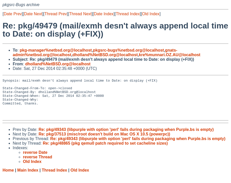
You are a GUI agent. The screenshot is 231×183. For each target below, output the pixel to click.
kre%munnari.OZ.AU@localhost (169, 55)
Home (8, 178)
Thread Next (80, 14)
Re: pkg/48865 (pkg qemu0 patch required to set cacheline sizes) (105, 151)
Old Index (150, 14)
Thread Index (128, 14)
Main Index (27, 178)
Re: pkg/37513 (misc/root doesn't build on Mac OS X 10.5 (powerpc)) (104, 142)
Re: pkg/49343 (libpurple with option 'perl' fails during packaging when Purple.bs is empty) (126, 137)
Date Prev (13, 14)
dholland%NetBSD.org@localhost (105, 55)
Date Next (33, 14)
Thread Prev (56, 14)
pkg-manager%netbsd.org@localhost (56, 50)
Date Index (103, 14)
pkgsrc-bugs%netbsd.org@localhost (128, 50)
